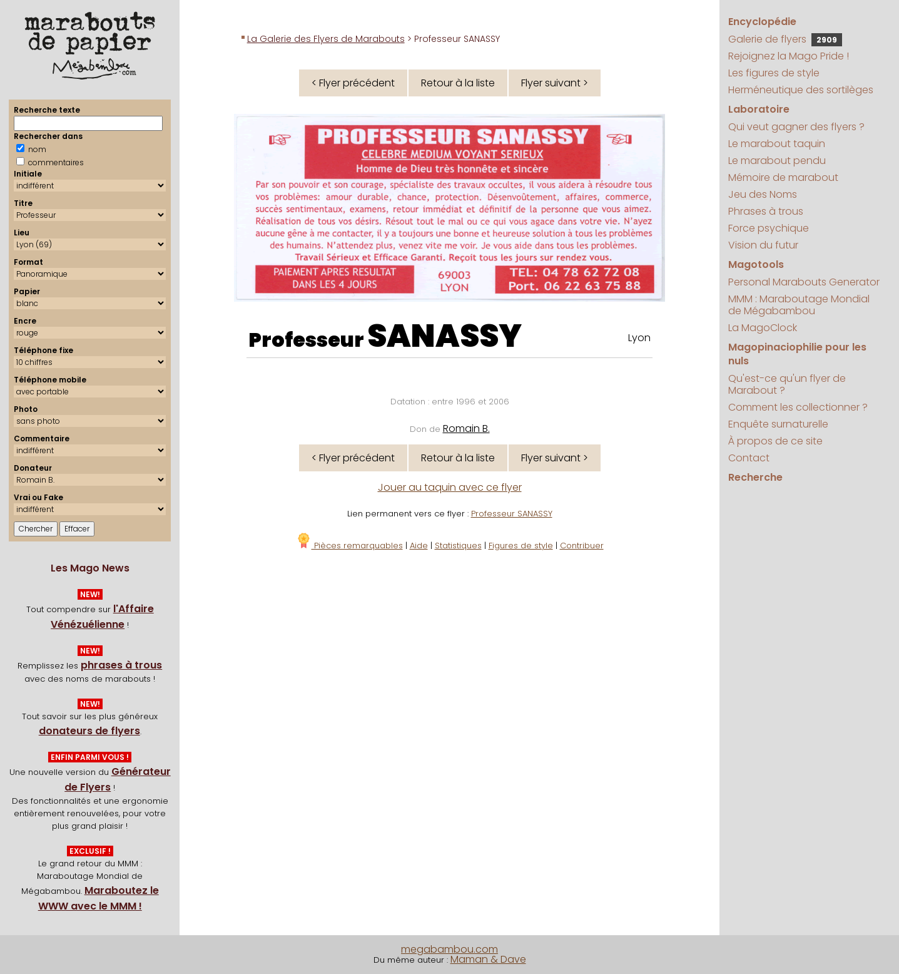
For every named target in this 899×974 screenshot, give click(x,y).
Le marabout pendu (777, 160)
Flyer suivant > (554, 83)
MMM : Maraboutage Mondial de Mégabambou (799, 305)
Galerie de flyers (785, 39)
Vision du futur (763, 245)
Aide (419, 545)
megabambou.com (449, 949)
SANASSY (444, 336)
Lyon (639, 338)
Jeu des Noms (762, 194)
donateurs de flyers (89, 731)
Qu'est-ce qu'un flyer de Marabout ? (787, 384)
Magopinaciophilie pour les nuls (797, 354)
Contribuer (582, 545)
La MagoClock (762, 327)
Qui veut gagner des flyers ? (796, 127)
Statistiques (458, 545)
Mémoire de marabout (783, 177)
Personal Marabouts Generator (804, 282)
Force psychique (768, 228)
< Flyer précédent (353, 83)
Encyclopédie (762, 21)
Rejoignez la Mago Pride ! (788, 56)
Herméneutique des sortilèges (800, 90)
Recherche (755, 477)
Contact (748, 458)
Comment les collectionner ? (798, 407)
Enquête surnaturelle (778, 424)
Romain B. (466, 428)
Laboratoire (759, 109)
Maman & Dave (488, 959)
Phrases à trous (765, 211)
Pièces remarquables (349, 545)
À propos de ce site (775, 441)
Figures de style (521, 545)
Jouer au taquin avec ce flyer (450, 487)
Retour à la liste (458, 83)
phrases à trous (121, 665)
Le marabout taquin (776, 143)
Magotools (756, 264)
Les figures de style (774, 73)
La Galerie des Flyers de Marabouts (326, 39)
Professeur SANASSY (511, 514)
